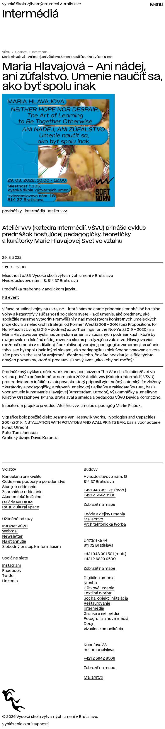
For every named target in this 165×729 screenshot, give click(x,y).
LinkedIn (10, 581)
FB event (10, 297)
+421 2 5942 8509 (99, 658)
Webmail (10, 531)
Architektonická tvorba (105, 524)
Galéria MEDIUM (17, 502)
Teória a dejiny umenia (104, 514)
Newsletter (12, 536)
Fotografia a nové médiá (106, 619)
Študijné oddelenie (19, 487)
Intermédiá (40, 52)
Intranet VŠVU (15, 526)
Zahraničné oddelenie (22, 492)
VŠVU (6, 52)
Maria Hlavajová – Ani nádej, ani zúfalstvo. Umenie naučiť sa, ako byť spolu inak (57, 57)
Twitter (8, 576)
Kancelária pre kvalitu (21, 477)
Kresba (90, 583)
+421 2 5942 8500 (100, 495)
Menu (156, 4)
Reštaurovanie (97, 603)
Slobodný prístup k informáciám (31, 547)
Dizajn (89, 624)
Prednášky (12, 211)
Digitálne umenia (99, 578)
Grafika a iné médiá (101, 614)
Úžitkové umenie (99, 588)
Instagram (11, 565)
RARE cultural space (20, 507)
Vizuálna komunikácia (103, 629)
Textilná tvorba (97, 593)
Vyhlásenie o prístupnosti (25, 724)
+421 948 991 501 (99, 554)
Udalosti (21, 52)
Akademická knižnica (21, 497)
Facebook (11, 571)
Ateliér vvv (57, 211)
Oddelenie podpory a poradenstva (33, 482)
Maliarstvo (93, 519)
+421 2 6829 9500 (100, 559)
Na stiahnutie (14, 541)
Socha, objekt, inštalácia (106, 598)
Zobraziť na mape (99, 504)
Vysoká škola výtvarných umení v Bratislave (41, 4)
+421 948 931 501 (99, 490)
